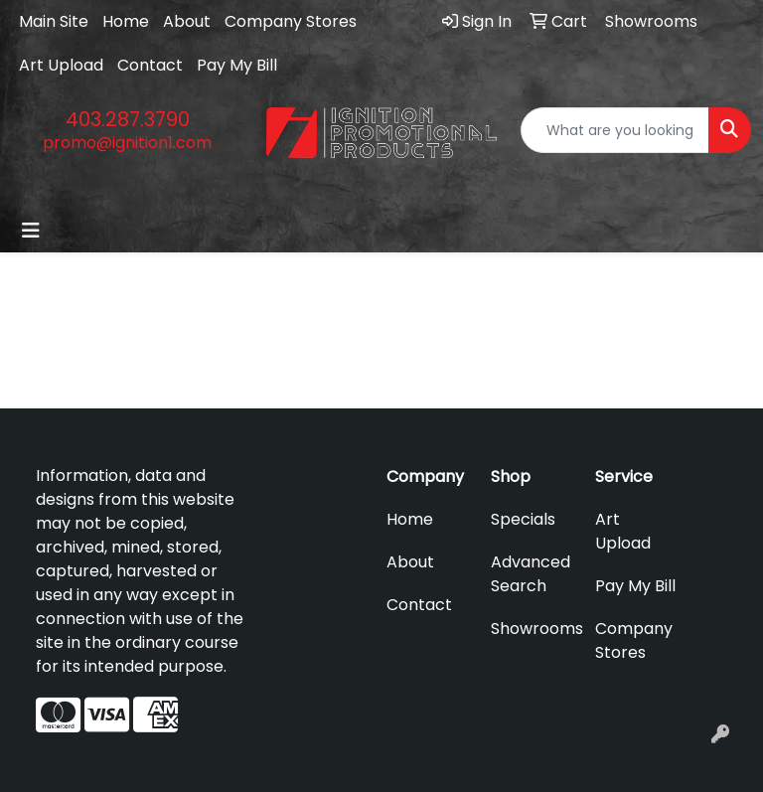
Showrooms (531, 628)
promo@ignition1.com (127, 142)
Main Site (53, 21)
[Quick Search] (615, 130)
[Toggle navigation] (31, 230)
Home (125, 21)
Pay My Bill (237, 65)
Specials (523, 519)
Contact (150, 65)
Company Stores (291, 21)
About (187, 21)
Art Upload (61, 65)
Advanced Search (530, 574)
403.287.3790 (128, 119)
